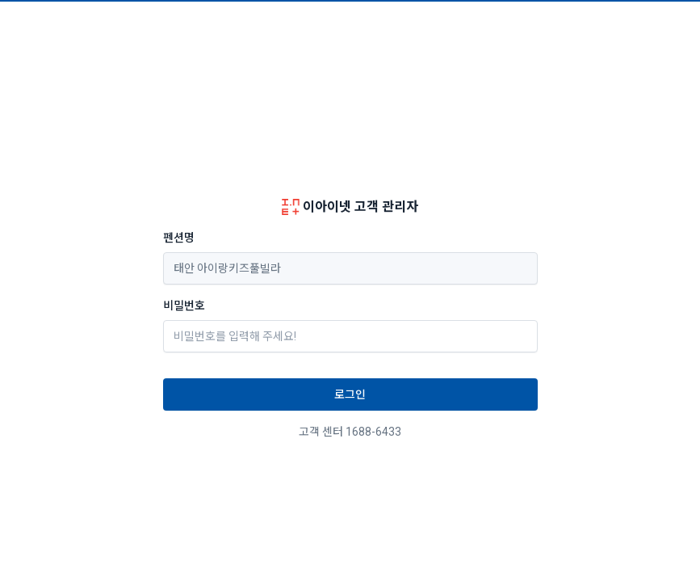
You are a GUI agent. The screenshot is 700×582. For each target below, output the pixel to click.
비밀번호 (184, 305)
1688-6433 (373, 431)
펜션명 (179, 237)
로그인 (350, 394)
